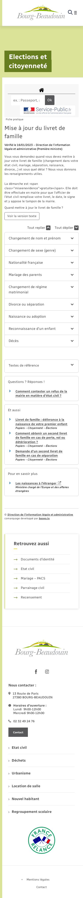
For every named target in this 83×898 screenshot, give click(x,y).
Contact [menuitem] (41, 887)
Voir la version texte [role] (22, 216)
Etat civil (24, 569)
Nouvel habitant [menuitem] (23, 799)
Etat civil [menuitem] (17, 747)
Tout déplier (67, 227)
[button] (41, 238)
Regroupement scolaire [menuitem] (30, 812)
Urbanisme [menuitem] (19, 773)
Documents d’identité (34, 559)
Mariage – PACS (29, 578)
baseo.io (44, 518)
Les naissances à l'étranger (38, 483)
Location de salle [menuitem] (24, 786)
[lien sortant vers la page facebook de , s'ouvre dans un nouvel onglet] (36, 671)
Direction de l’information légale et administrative (40, 514)
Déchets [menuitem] (17, 760)
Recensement (28, 597)
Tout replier (38, 227)
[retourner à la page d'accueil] (41, 13)
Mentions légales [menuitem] (38, 879)
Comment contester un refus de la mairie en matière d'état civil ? (41, 394)
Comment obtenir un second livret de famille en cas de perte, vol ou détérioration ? (41, 438)
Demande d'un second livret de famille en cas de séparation (38, 453)
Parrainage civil (29, 588)
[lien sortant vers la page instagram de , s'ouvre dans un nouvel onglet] (47, 671)
